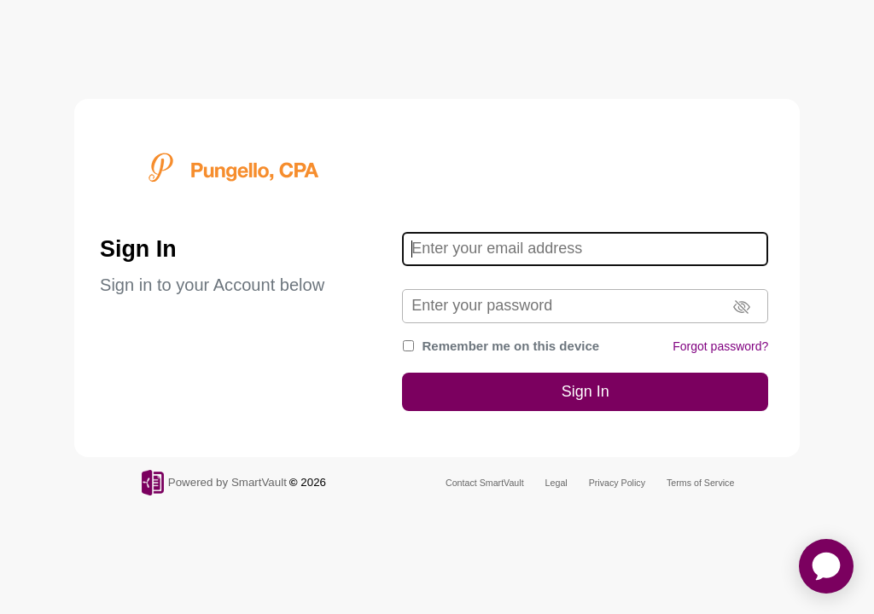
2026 (313, 482)
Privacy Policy (617, 483)
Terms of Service (700, 483)
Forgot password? (720, 346)
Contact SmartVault (485, 483)
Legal (556, 483)
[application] (826, 566)
